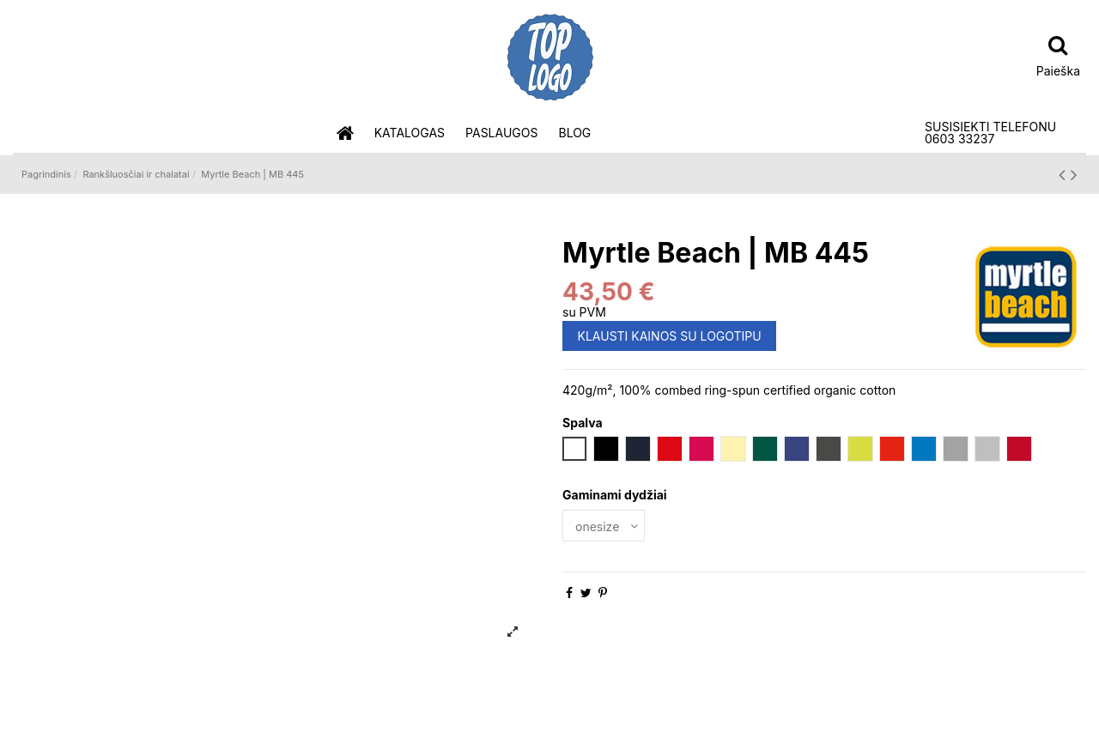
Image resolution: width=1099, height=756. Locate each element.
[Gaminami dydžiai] (603, 525)
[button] (409, 133)
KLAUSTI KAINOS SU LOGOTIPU (670, 336)
